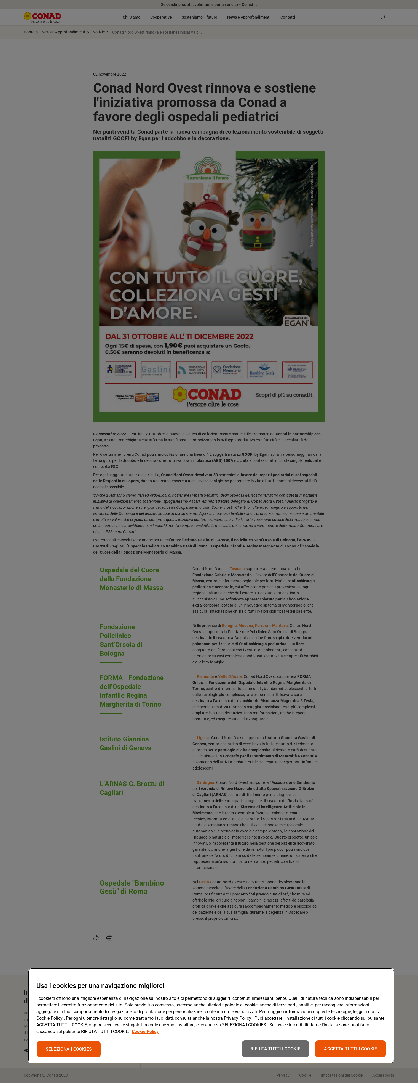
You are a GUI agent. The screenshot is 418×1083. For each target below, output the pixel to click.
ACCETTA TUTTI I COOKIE (350, 1049)
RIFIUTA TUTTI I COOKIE (276, 1049)
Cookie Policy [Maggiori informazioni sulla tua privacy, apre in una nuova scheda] (145, 1031)
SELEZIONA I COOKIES (69, 1049)
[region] (211, 1015)
